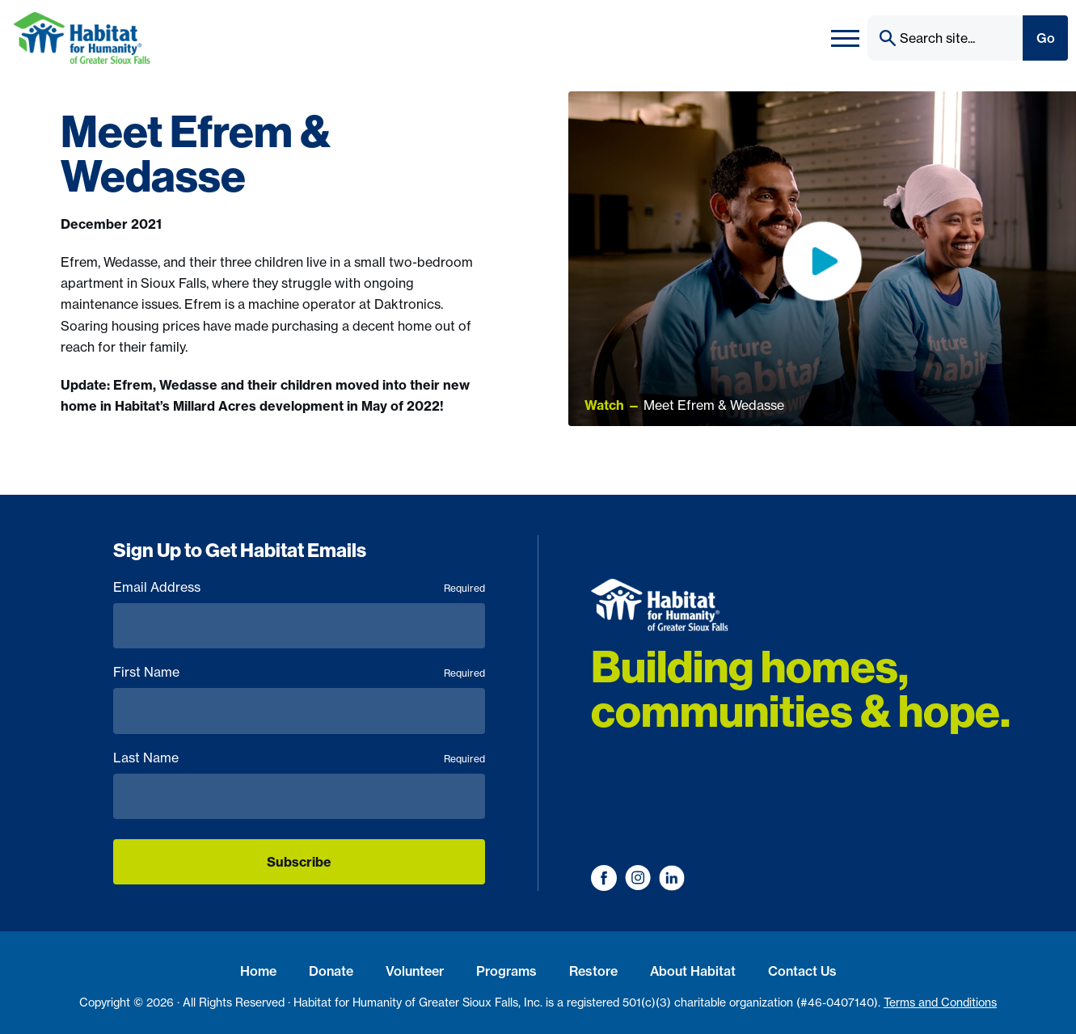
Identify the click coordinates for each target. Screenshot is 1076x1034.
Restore (593, 971)
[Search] (944, 38)
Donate (331, 971)
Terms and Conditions (940, 1002)
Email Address (299, 587)
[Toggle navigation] (845, 38)
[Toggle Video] (822, 258)
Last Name (299, 757)
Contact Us (802, 971)
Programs (506, 971)
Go (1045, 38)
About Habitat (693, 971)
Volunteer (415, 971)
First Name (299, 672)
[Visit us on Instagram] (638, 878)
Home (258, 971)
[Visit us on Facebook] (604, 878)
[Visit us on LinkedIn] (672, 878)
